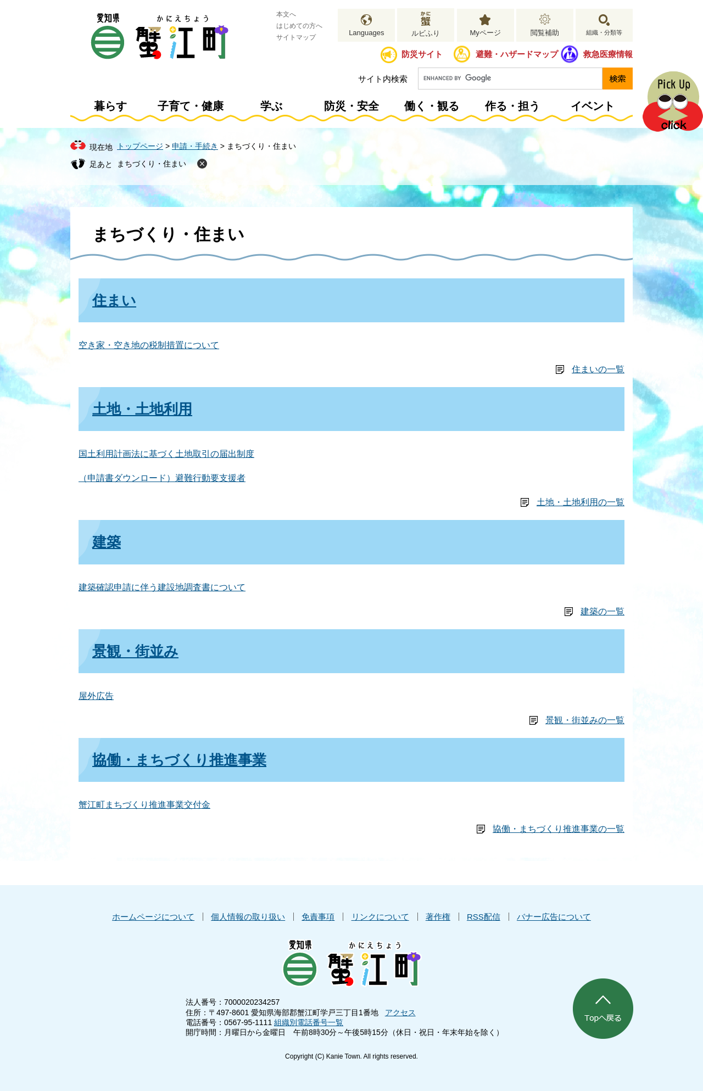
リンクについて (380, 916)
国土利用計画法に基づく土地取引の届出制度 (166, 453)
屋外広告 (96, 696)
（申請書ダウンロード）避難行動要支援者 (162, 478)
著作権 (438, 916)
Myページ (485, 33)
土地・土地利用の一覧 (580, 502)
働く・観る (431, 106)
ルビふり (425, 33)
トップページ (140, 146)
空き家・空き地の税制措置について (149, 345)
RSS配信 (483, 916)
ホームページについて (153, 916)
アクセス (400, 1012)
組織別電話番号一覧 (308, 1022)
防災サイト (422, 54)
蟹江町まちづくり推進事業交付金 (144, 804)
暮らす (110, 106)
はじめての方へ (299, 26)
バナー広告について (554, 916)
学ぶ (271, 106)
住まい (114, 300)
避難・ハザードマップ (517, 54)
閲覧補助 (545, 33)
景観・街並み (135, 651)
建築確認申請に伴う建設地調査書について (162, 587)
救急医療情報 (608, 54)
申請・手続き (195, 146)
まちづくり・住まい (151, 163)
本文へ (286, 14)
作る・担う (512, 106)
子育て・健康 (191, 106)
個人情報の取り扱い (248, 916)
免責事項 (318, 916)
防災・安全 (351, 106)
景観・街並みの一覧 (584, 720)
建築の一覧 (602, 611)
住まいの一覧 (598, 369)
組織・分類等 (604, 32)
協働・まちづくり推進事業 (179, 760)
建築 (106, 542)
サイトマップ (296, 37)
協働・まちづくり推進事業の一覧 (558, 828)
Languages (366, 33)
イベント (593, 106)
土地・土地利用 (142, 409)
